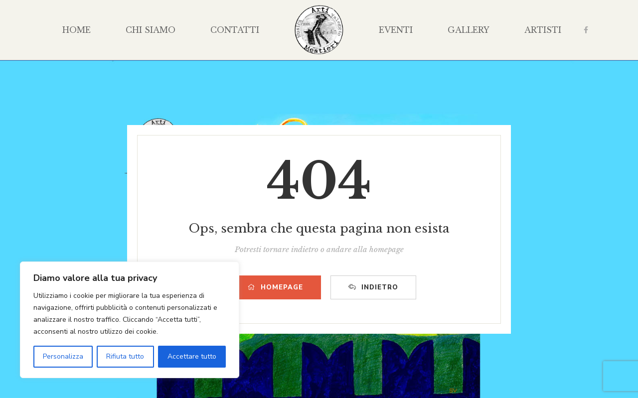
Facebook (586, 29)
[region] (129, 320)
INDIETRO (373, 287)
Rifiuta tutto (125, 356)
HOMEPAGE (275, 287)
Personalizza (63, 356)
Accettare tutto (191, 356)
